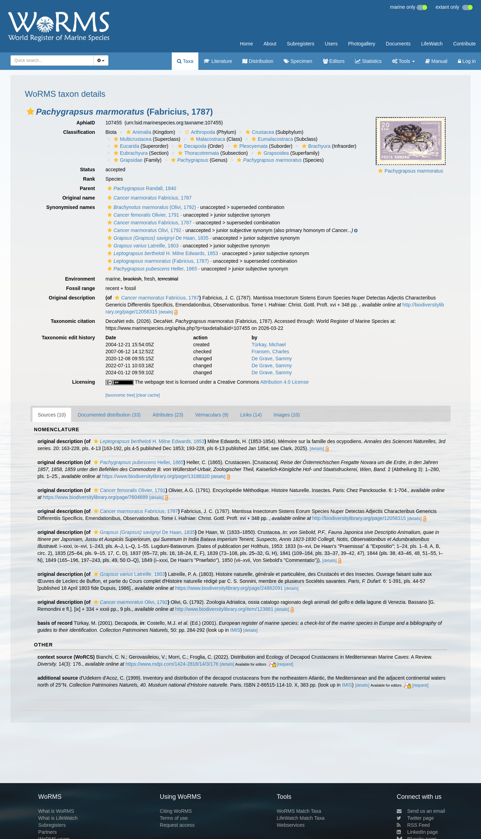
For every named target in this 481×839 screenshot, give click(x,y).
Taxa (185, 61)
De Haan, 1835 (157, 238)
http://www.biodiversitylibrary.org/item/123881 (224, 609)
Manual (436, 61)
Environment (80, 279)
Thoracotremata (197, 153)
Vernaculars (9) (211, 415)
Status (87, 169)
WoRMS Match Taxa (299, 811)
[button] (30, 111)
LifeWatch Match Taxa (301, 818)
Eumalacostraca (271, 139)
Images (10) (287, 415)
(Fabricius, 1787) (157, 261)
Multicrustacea (131, 139)
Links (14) (251, 415)
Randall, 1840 (141, 188)
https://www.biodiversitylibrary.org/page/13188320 (156, 476)
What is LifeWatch (57, 818)
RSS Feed (413, 825)
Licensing (83, 382)
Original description (72, 298)
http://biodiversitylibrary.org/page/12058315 (359, 518)
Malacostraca (206, 139)
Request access (177, 825)
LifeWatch (432, 43)
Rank (89, 179)
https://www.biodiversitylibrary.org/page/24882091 (229, 588)
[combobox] (52, 60)
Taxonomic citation (73, 321)
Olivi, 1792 (144, 230)
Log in (467, 61)
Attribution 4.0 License (284, 382)
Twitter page (415, 818)
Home (246, 43)
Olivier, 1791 (142, 215)
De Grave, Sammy (272, 358)
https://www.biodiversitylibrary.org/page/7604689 (95, 497)
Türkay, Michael (269, 344)
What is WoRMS (56, 811)
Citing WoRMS (176, 811)
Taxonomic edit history (68, 337)
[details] (166, 312)
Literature (218, 61)
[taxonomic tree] (120, 395)
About (269, 43)
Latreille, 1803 (142, 245)
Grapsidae (127, 160)
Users (331, 43)
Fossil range (80, 288)
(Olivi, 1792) (151, 207)
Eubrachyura (130, 153)
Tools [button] (403, 61)
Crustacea (259, 132)
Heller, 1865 (151, 269)
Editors (334, 61)
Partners (47, 832)
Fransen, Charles (270, 351)
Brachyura (315, 146)
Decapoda (191, 146)
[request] (285, 664)
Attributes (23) (168, 415)
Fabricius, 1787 (149, 198)
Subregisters (300, 43)
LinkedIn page (417, 832)
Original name (78, 198)
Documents (398, 43)
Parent (87, 188)
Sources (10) (52, 415)
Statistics (368, 61)
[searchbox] (50, 60)
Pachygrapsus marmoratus (413, 171)
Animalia (138, 132)
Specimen (298, 61)
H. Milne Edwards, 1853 (162, 253)
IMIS (235, 630)
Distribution (257, 61)
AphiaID (86, 122)
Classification (79, 132)
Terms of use (174, 818)
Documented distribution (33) (109, 415)
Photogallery (361, 43)
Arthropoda (199, 132)
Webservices (291, 825)
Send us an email (421, 811)
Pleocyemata (249, 146)
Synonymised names (70, 207)
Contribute (464, 43)
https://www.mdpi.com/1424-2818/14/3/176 (172, 664)
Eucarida (125, 146)
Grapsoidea (272, 153)
